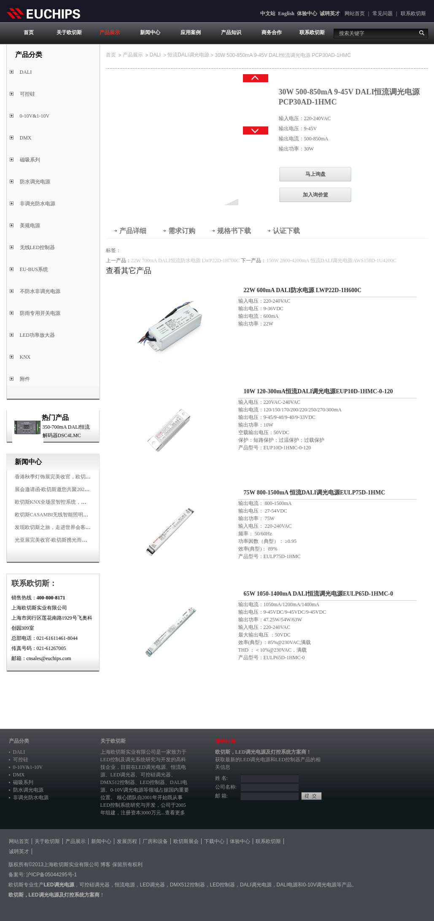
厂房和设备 (155, 841)
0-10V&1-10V (35, 116)
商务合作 (271, 32)
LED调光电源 (151, 767)
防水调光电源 (35, 182)
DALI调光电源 (256, 885)
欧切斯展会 (186, 841)
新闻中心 (150, 32)
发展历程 (127, 841)
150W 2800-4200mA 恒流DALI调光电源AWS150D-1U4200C (331, 260)
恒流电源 (125, 885)
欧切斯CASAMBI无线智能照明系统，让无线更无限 (72, 515)
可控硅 (27, 94)
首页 (29, 32)
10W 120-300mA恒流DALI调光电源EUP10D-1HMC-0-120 (318, 391)
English (286, 13)
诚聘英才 (330, 13)
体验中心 (307, 13)
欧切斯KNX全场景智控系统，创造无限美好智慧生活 (73, 502)
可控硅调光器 (155, 775)
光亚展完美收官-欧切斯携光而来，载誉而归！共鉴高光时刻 (81, 540)
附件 (25, 379)
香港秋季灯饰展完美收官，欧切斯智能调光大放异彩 (73, 477)
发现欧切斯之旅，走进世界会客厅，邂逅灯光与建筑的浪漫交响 (85, 527)
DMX (26, 138)
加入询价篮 (315, 195)
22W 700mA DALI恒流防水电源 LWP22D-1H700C (185, 260)
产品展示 (110, 32)
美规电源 (30, 225)
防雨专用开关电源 (40, 313)
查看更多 (175, 813)
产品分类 (19, 741)
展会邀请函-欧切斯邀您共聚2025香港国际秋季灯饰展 (74, 489)
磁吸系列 (30, 160)
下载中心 (214, 841)
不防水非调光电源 (40, 291)
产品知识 (231, 32)
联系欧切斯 (413, 13)
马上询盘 (315, 174)
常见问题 (382, 13)
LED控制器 (152, 782)
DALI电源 (287, 885)
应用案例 (191, 32)
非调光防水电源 (37, 204)
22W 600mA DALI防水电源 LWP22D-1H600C (303, 290)
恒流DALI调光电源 (188, 55)
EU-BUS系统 (34, 269)
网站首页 (355, 13)
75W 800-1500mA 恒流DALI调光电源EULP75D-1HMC (314, 492)
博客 (105, 864)
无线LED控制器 (37, 247)
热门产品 (55, 417)
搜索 (421, 33)
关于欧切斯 (69, 32)
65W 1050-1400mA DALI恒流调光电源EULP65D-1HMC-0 (318, 594)
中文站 (267, 13)
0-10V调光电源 (127, 790)
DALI (26, 72)
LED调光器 (123, 775)
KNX (25, 357)
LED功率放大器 (37, 335)
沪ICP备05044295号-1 (51, 875)
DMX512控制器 (117, 782)
